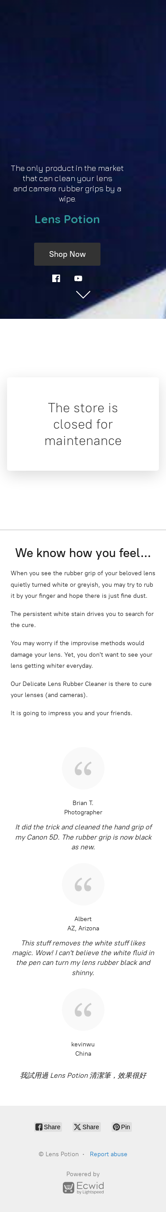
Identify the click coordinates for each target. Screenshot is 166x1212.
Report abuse (108, 1154)
